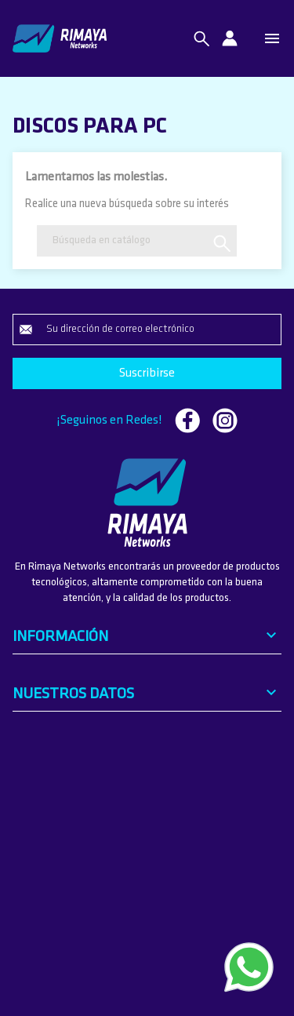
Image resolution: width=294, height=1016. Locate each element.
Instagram (225, 420)
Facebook (187, 420)
